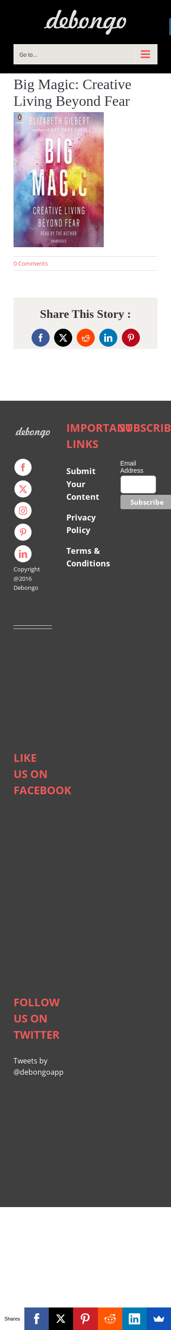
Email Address (131, 467)
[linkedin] (23, 553)
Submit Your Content (84, 484)
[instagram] (23, 510)
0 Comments (31, 263)
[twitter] (23, 489)
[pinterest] (23, 532)
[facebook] (23, 467)
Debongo (26, 588)
